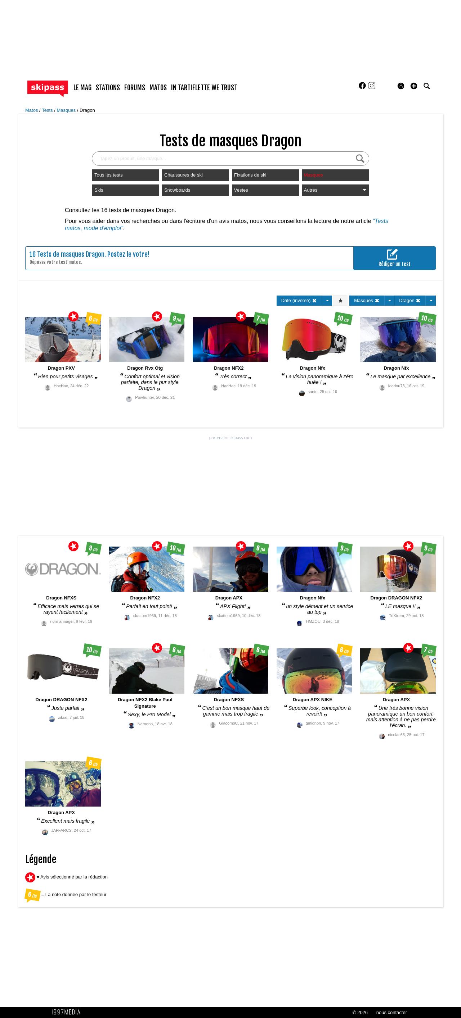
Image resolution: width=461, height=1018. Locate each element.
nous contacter (391, 1012)
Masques (67, 110)
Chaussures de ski (183, 175)
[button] (414, 86)
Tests (48, 110)
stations (108, 87)
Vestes (241, 190)
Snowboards (177, 190)
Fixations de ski (250, 175)
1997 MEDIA (68, 1012)
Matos (32, 110)
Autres (335, 190)
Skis (98, 190)
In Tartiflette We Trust (204, 87)
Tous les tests (108, 175)
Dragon (87, 110)
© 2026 (360, 1012)
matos (158, 87)
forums (134, 87)
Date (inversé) (299, 300)
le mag (82, 87)
